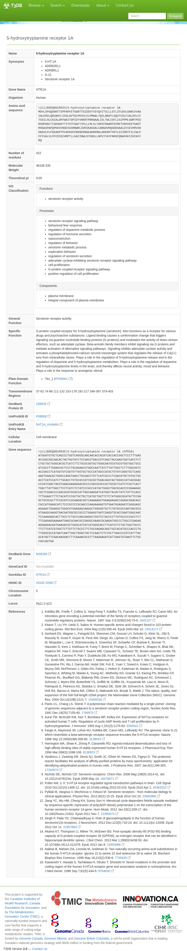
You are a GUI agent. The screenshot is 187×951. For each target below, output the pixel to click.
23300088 (116, 844)
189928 (43, 404)
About (102, 5)
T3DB (16, 5)
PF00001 (63, 379)
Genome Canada (31, 938)
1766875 (89, 712)
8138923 (91, 752)
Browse (36, 5)
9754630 (106, 871)
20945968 (151, 796)
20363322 (161, 787)
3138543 (97, 739)
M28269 (43, 554)
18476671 (109, 778)
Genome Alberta (55, 938)
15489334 (97, 699)
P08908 (43, 416)
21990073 (109, 814)
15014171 (153, 629)
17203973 (53, 770)
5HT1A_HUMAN (49, 424)
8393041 (134, 726)
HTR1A (43, 574)
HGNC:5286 (46, 583)
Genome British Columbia (91, 938)
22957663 (72, 827)
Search (57, 5)
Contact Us (125, 5)
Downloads (80, 5)
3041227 (147, 620)
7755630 (123, 858)
